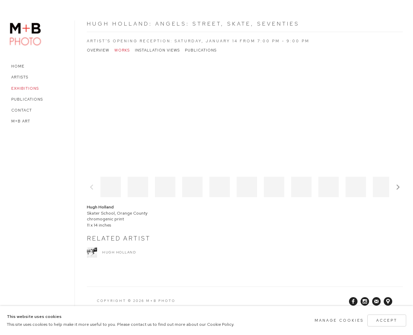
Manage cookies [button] (339, 320)
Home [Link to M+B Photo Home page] (18, 66)
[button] (110, 187)
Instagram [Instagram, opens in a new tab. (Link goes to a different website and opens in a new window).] (365, 301)
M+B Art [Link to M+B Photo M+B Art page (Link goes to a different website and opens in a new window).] (20, 121)
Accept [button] (386, 320)
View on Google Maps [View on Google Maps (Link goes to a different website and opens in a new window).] (388, 301)
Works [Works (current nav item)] (122, 50)
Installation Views (157, 50)
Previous (91, 187)
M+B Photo (26, 33)
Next (398, 187)
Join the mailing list (376, 301)
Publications (201, 50)
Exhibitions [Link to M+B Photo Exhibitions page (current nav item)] (25, 88)
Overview (98, 50)
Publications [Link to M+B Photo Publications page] (27, 99)
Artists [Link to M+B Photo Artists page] (19, 77)
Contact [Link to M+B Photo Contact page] (21, 110)
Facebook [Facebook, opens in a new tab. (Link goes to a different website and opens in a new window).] (353, 301)
